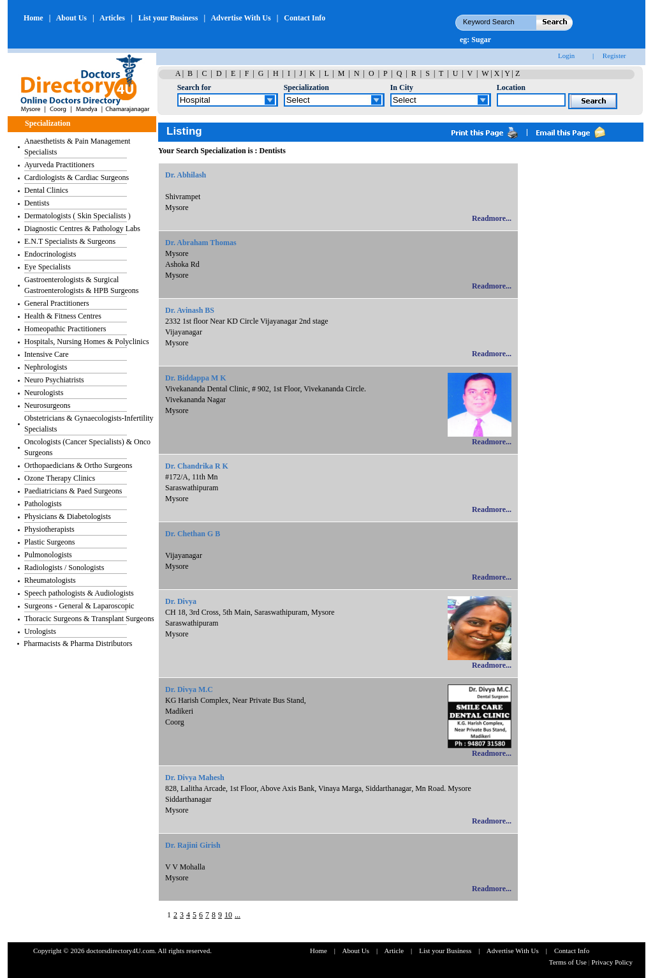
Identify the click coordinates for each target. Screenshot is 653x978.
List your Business (168, 17)
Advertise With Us (240, 17)
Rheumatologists (50, 580)
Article (394, 950)
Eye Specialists (47, 266)
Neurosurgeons (47, 405)
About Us (71, 17)
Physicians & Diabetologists (67, 516)
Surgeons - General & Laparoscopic (79, 605)
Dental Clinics (46, 190)
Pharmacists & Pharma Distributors (78, 643)
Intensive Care (46, 354)
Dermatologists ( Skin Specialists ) (77, 215)
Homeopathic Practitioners (65, 328)
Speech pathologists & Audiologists (79, 593)
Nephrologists (45, 367)
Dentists (36, 203)
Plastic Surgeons (49, 542)
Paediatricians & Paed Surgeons (73, 490)
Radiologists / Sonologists (64, 567)
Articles (112, 17)
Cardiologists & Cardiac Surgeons (76, 177)
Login (566, 55)
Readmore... (491, 218)
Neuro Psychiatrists (54, 379)
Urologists (40, 631)
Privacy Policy (612, 962)
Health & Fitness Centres (62, 316)
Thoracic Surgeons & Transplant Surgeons (89, 618)
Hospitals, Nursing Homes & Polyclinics (86, 341)
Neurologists (43, 392)
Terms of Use (569, 962)
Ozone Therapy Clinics (59, 478)
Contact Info (304, 17)
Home (33, 17)
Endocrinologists (50, 254)
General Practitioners (56, 303)
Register (614, 55)
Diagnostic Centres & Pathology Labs (82, 228)
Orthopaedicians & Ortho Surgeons (78, 465)
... (237, 914)
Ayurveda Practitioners (59, 164)
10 (228, 914)
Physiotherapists (49, 529)
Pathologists (43, 503)
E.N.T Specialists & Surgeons (69, 241)
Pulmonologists (48, 554)
